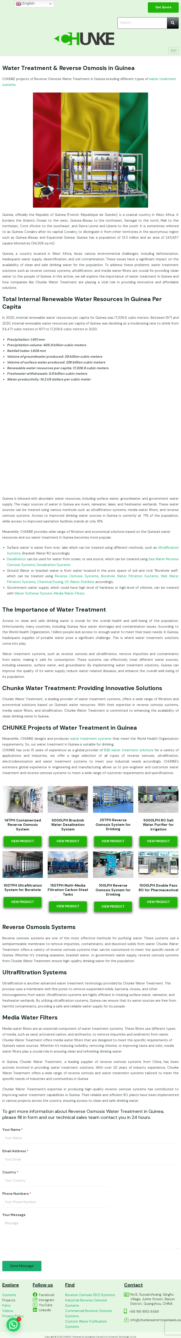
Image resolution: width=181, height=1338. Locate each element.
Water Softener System (33, 593)
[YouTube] (35, 1305)
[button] (13, 1325)
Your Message (14, 1215)
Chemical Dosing (50, 582)
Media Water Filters (69, 593)
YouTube (46, 1305)
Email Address (15, 1151)
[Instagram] (35, 1299)
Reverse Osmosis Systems (76, 576)
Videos (7, 1311)
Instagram (46, 1300)
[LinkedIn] (35, 1310)
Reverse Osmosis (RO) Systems (90, 1295)
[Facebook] (35, 1294)
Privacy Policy (13, 1316)
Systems (9, 1295)
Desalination (16, 559)
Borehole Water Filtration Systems (129, 576)
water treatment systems (90, 739)
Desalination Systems (53, 565)
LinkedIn (45, 1310)
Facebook (46, 1295)
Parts (6, 1305)
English (25, 3)
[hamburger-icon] (173, 50)
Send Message (22, 1266)
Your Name (12, 1130)
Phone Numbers (16, 1194)
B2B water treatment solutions (129, 750)
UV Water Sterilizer (79, 582)
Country (10, 1172)
